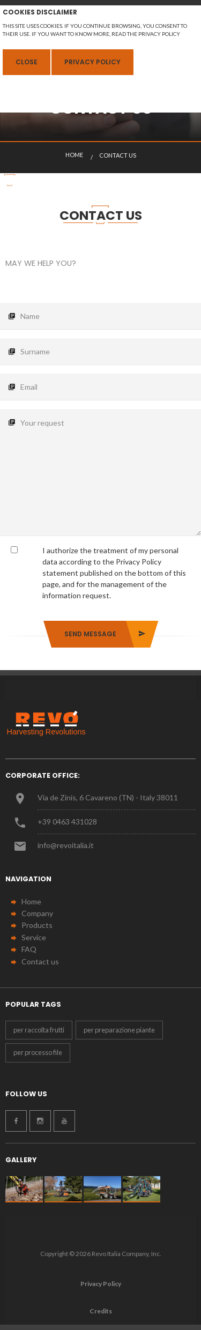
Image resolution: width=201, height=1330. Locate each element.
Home (31, 901)
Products (37, 925)
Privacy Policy (92, 61)
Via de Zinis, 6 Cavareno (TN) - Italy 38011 (108, 797)
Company (37, 913)
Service (33, 937)
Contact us (40, 961)
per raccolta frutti (38, 1030)
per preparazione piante (119, 1030)
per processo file (37, 1052)
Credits (101, 1311)
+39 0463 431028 (67, 821)
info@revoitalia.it (66, 845)
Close (27, 61)
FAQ (28, 949)
